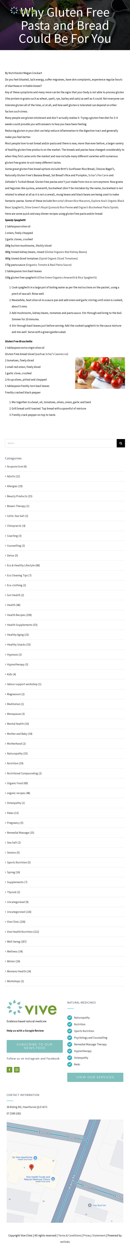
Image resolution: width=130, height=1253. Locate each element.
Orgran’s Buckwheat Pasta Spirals (98, 207)
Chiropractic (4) (16, 526)
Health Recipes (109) (19, 615)
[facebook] (9, 1070)
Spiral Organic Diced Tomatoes (58, 258)
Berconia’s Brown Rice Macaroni (71, 201)
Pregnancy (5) (15, 823)
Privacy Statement (94, 1235)
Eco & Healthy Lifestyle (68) (23, 565)
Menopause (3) (16, 714)
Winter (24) (13, 961)
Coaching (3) (14, 536)
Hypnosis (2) (14, 654)
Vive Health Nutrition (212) (23, 932)
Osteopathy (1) (16, 803)
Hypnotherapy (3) (17, 664)
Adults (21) (13, 476)
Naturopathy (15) (17, 753)
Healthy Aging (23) (18, 635)
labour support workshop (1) (24, 684)
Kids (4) (11, 674)
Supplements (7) (17, 882)
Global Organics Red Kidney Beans (66, 252)
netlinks (65, 1242)
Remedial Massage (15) (20, 832)
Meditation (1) (15, 704)
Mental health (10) (18, 724)
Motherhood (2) (16, 743)
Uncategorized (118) (19, 912)
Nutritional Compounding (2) (24, 773)
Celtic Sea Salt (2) (17, 516)
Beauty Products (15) (19, 496)
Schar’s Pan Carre (98, 175)
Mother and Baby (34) (19, 734)
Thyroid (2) (13, 892)
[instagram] (17, 1070)
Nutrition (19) (15, 763)
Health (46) (13, 605)
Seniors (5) (13, 852)
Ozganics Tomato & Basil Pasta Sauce (49, 265)
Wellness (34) (15, 951)
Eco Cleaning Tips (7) (19, 575)
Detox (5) (12, 555)
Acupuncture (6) (17, 466)
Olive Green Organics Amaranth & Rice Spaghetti (67, 277)
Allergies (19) (15, 486)
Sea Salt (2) (14, 842)
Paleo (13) (13, 813)
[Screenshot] (65, 1121)
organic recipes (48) (18, 793)
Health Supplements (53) (22, 625)
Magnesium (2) (16, 694)
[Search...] (61, 443)
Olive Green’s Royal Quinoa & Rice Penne (49, 207)
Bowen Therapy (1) (18, 506)
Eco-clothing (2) (16, 585)
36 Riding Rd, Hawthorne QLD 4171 (27, 1107)
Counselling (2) (16, 545)
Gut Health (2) (15, 595)
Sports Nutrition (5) (19, 862)
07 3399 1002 (14, 1113)
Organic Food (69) (17, 783)
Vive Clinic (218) (16, 922)
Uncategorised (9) (18, 902)
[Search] (121, 443)
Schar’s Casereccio (56, 354)
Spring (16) (13, 872)
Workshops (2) (15, 981)
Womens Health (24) (19, 971)
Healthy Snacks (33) (19, 644)
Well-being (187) (17, 941)
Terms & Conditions (69, 1235)
